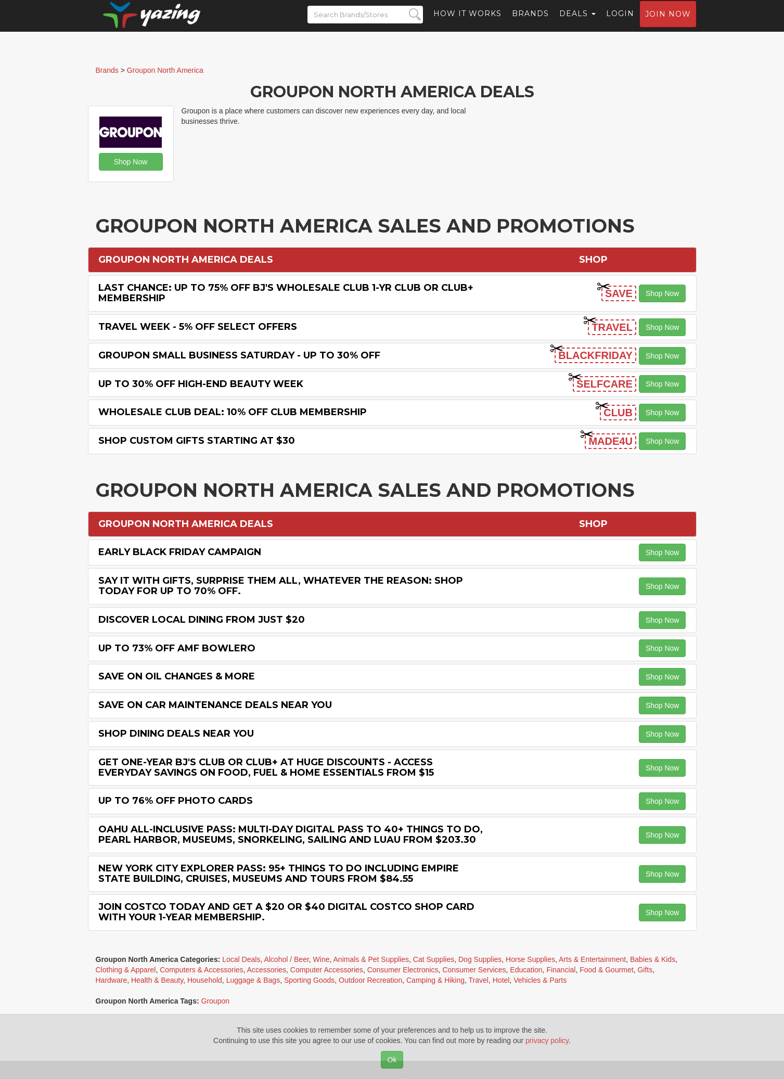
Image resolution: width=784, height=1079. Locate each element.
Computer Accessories (326, 970)
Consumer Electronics (403, 970)
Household (204, 980)
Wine (321, 959)
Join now (668, 24)
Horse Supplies (530, 959)
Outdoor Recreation (370, 980)
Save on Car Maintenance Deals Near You (215, 705)
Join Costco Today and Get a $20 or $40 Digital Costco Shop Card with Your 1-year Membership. (286, 912)
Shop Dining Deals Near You (176, 733)
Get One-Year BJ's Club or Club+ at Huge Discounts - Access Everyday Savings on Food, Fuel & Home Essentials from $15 (266, 767)
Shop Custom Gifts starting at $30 (196, 440)
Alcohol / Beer (286, 959)
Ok (392, 1060)
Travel (479, 980)
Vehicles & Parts (540, 980)
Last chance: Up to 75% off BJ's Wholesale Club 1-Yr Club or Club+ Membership (285, 293)
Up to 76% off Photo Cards (175, 800)
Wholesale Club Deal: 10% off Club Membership (232, 412)
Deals (577, 23)
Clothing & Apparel (126, 970)
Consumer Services (474, 970)
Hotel (501, 980)
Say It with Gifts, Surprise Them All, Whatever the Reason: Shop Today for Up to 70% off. (280, 586)
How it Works (467, 23)
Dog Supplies (480, 959)
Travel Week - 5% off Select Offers (197, 326)
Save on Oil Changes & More (176, 676)
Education (526, 970)
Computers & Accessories (201, 970)
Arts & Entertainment (592, 959)
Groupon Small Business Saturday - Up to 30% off (239, 355)
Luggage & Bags (253, 980)
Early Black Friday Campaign (179, 552)
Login (620, 23)
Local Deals (241, 959)
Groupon (215, 1001)
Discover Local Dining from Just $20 (201, 619)
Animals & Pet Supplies (371, 959)
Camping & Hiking (435, 980)
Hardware (111, 980)
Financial (560, 970)
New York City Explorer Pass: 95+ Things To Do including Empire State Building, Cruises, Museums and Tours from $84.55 (278, 873)
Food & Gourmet (607, 970)
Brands (530, 23)
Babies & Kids (652, 959)
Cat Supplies (433, 959)
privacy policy (547, 1040)
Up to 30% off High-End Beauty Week (200, 384)
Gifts (644, 970)
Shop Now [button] (131, 162)
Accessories (266, 970)
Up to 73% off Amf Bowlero (176, 648)
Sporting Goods (309, 980)
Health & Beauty (157, 980)
